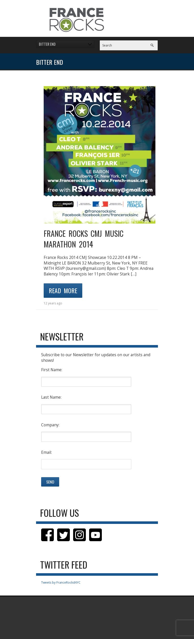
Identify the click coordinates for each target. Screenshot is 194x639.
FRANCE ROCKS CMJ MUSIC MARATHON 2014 (83, 239)
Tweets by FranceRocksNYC (60, 582)
